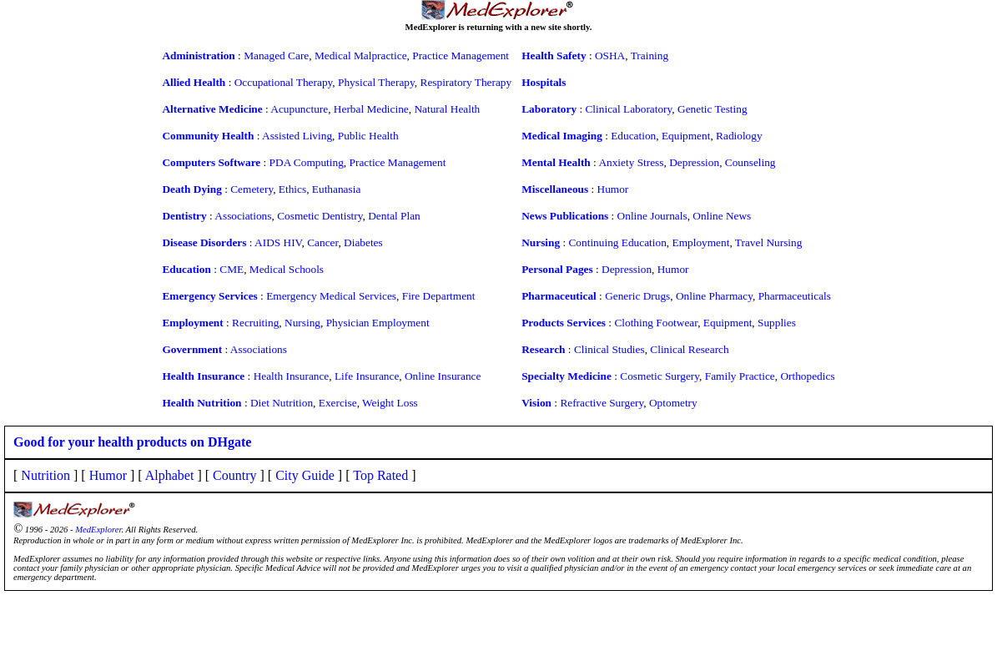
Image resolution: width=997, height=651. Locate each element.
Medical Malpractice (361, 55)
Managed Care (276, 55)
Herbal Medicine (371, 109)
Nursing (302, 322)
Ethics (292, 189)
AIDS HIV (277, 242)
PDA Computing (306, 162)
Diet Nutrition (281, 402)
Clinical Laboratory (628, 109)
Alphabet (169, 475)
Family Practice (740, 376)
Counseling (750, 162)
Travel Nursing (769, 242)
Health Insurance (292, 376)
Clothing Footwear (655, 322)
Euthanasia (336, 189)
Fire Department (439, 296)
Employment (701, 242)
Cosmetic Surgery (659, 376)
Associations (242, 215)
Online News (721, 215)
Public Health (368, 135)
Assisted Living (297, 135)
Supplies (777, 322)
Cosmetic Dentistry (319, 215)
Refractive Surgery (601, 402)
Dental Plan (394, 215)
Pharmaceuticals (794, 296)
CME (231, 269)
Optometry (673, 402)
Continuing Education (617, 242)
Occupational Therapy (283, 82)
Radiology (739, 135)
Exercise (338, 402)
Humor (613, 189)
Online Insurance (443, 376)
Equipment (686, 135)
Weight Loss (390, 402)
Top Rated (380, 475)
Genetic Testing (712, 109)
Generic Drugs (637, 296)
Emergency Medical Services (331, 296)
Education (633, 135)
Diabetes (363, 242)
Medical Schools (286, 269)
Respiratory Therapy (466, 82)
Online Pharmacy (714, 296)
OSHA (610, 55)
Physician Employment (378, 322)
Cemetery (251, 189)
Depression (694, 162)
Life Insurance (367, 376)
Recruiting (255, 322)
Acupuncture (299, 109)
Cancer (322, 242)
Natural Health (447, 109)
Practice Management (460, 55)
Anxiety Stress (630, 162)
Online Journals (652, 215)
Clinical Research (689, 349)
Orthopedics (807, 376)
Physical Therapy (376, 82)
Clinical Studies (609, 349)
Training (649, 55)
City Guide (305, 475)
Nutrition (45, 475)
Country (234, 475)
